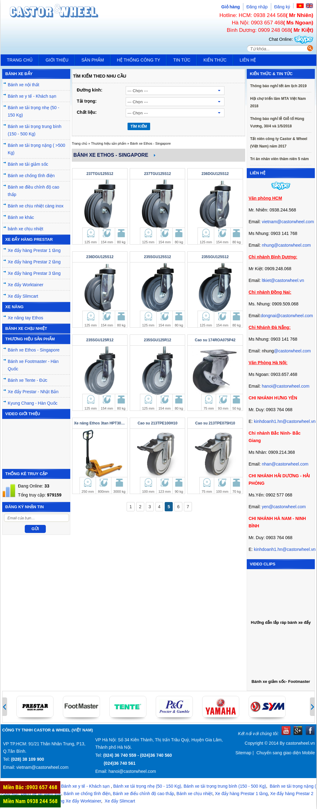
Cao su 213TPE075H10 (215, 423)
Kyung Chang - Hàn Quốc (33, 403)
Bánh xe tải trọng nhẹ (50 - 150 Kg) (33, 111)
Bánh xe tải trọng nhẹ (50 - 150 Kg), (147, 786)
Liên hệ (248, 59)
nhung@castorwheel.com (286, 245)
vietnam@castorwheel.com (288, 221)
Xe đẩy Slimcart (23, 296)
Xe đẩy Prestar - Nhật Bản (33, 391)
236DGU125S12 (215, 174)
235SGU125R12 (100, 340)
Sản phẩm (92, 59)
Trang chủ (20, 59)
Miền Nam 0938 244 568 (30, 801)
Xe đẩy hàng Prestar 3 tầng (34, 273)
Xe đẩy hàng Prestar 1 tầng (34, 250)
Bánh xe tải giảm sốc (28, 164)
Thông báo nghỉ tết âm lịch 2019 (278, 86)
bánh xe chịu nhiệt (25, 228)
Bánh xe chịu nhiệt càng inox (35, 205)
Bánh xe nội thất (23, 84)
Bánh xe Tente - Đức (27, 380)
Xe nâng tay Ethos (25, 317)
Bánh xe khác (21, 217)
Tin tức (181, 59)
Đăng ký (282, 6)
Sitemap (243, 752)
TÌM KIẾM (139, 126)
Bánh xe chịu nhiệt (194, 793)
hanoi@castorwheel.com (286, 386)
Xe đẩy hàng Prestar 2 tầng (34, 261)
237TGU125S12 (99, 174)
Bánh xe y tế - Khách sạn (32, 96)
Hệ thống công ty (138, 59)
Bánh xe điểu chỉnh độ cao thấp (143, 793)
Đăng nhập (257, 6)
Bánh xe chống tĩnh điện (31, 175)
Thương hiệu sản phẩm (108, 143)
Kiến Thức (215, 59)
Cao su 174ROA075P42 (215, 340)
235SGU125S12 (157, 257)
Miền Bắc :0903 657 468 (30, 787)
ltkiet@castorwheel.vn (283, 280)
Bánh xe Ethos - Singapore (33, 349)
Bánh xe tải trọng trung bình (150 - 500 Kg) (34, 130)
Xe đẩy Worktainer (25, 284)
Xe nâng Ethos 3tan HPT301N (100, 423)
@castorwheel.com (292, 350)
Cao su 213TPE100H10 (157, 423)
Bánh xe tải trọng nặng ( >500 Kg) (36, 149)
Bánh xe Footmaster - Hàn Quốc (33, 365)
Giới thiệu (57, 59)
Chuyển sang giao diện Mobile (285, 752)
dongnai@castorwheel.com (287, 315)
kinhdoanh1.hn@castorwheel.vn (284, 421)
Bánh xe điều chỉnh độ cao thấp (33, 191)
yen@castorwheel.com (284, 506)
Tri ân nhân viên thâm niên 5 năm (279, 159)
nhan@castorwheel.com (285, 464)
